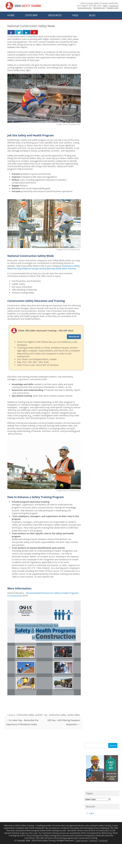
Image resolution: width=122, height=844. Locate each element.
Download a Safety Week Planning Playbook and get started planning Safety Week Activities (43, 267)
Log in (91, 813)
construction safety (57, 715)
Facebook (103, 840)
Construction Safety (25, 715)
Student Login (112, 8)
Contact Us (113, 5)
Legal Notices (82, 840)
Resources (55, 15)
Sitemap (93, 840)
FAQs (75, 15)
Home (10, 15)
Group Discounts (84, 8)
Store (105, 5)
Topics (89, 793)
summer (39, 715)
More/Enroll (74, 336)
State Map (31, 15)
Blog (92, 15)
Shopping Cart (99, 8)
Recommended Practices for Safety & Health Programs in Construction (43, 594)
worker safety (73, 715)
